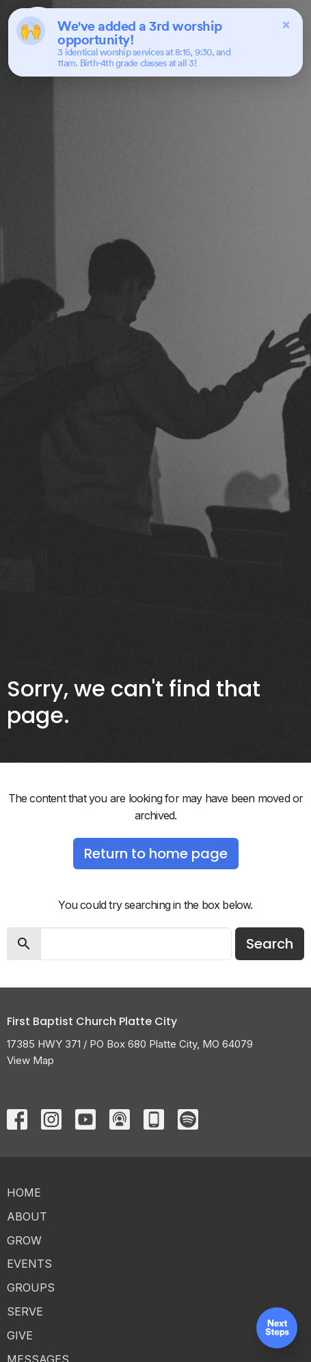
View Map (30, 1060)
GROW (24, 1240)
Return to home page (156, 853)
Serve (25, 1311)
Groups (31, 1287)
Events (29, 1263)
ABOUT (27, 1216)
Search (269, 943)
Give (20, 1335)
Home (24, 1192)
